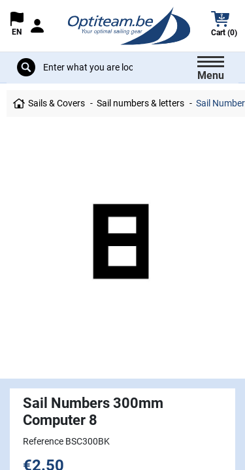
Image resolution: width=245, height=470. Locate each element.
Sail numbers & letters (140, 103)
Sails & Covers (56, 103)
